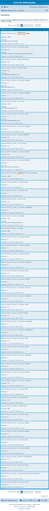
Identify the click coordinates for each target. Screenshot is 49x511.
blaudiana (28, 93)
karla (26, 389)
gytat (26, 182)
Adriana (24, 68)
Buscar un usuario (6, 20)
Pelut (26, 338)
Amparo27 (28, 262)
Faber (28, 33)
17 (8, 307)
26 (8, 315)
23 (8, 459)
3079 (8, 37)
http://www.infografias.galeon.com (10, 120)
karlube (27, 372)
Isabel (26, 304)
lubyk (26, 270)
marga (27, 422)
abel (25, 406)
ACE (24, 199)
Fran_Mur (28, 287)
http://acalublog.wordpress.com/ (10, 74)
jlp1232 (27, 253)
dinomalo (27, 80)
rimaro (24, 143)
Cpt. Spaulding (27, 456)
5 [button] (32, 25)
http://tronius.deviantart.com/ (9, 108)
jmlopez (27, 245)
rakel (26, 439)
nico (26, 190)
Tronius (23, 101)
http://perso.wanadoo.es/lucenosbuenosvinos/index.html (17, 53)
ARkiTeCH (26, 134)
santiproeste (28, 207)
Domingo (27, 363)
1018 (8, 176)
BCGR (27, 346)
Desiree (27, 236)
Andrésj (25, 313)
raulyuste (27, 126)
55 (8, 62)
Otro (10, 21)
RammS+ (27, 279)
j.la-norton (28, 380)
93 (8, 146)
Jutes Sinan (25, 59)
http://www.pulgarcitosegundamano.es (12, 222)
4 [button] (29, 25)
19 (8, 154)
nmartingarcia (29, 329)
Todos (14, 20)
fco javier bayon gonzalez (32, 473)
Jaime (26, 114)
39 (8, 137)
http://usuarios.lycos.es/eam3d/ (10, 167)
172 (8, 400)
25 (8, 201)
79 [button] (37, 25)
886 (8, 231)
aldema (27, 431)
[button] (18, 25)
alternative (28, 355)
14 (8, 273)
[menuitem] (6, 7)
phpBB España (31, 506)
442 (8, 218)
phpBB (19, 504)
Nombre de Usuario (7, 29)
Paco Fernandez (32, 173)
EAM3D (27, 160)
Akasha (23, 216)
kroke (25, 397)
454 (8, 104)
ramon (27, 414)
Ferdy (26, 465)
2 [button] (24, 25)
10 (8, 49)
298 (8, 408)
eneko (27, 47)
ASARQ (27, 448)
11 (8, 341)
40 (8, 70)
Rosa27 (27, 151)
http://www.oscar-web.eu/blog (9, 41)
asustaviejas (28, 321)
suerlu (27, 482)
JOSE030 (28, 296)
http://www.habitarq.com (8, 87)
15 (8, 383)
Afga (22, 228)
